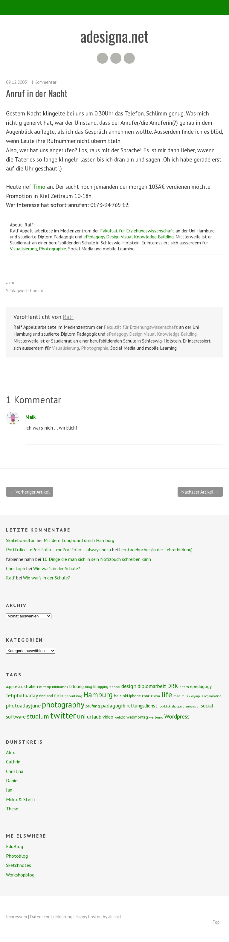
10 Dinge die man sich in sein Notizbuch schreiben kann (96, 559)
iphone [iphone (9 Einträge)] (135, 695)
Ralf (68, 317)
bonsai (36, 290)
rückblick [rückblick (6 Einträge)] (164, 706)
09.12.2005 (16, 82)
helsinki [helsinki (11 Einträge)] (121, 695)
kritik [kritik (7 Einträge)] (146, 696)
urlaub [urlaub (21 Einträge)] (94, 716)
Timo (39, 186)
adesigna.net (114, 36)
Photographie (52, 249)
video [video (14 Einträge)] (108, 717)
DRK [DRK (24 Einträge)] (172, 686)
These (12, 809)
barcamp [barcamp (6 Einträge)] (45, 687)
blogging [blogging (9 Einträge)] (100, 686)
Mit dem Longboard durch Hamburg (79, 540)
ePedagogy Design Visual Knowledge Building (128, 237)
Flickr (115, 58)
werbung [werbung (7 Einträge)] (156, 717)
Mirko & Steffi (20, 799)
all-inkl (114, 917)
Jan (9, 790)
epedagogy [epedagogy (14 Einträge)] (201, 686)
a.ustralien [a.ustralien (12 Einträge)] (28, 686)
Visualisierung (23, 249)
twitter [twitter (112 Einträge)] (63, 715)
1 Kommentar (44, 82)
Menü (114, 7)
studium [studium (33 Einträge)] (38, 716)
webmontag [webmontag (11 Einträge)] (137, 717)
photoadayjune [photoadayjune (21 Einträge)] (23, 705)
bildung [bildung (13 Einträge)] (76, 686)
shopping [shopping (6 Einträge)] (178, 706)
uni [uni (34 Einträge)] (81, 716)
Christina (14, 771)
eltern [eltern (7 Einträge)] (184, 686)
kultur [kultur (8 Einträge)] (155, 696)
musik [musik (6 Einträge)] (186, 696)
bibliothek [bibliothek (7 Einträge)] (60, 686)
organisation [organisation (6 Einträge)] (212, 696)
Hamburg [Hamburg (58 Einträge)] (98, 694)
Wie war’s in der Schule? (56, 568)
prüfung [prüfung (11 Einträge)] (93, 706)
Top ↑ (218, 922)
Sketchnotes (18, 865)
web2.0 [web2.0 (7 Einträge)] (119, 717)
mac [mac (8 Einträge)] (177, 696)
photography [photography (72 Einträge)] (63, 704)
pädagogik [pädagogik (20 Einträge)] (113, 705)
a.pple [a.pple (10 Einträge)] (11, 686)
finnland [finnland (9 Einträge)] (46, 695)
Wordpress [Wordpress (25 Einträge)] (177, 716)
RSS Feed (102, 58)
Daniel (12, 780)
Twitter (129, 58)
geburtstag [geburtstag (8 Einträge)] (73, 696)
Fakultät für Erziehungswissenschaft (137, 231)
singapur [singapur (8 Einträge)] (193, 706)
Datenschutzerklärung (51, 917)
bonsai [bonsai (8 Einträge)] (114, 686)
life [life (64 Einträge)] (166, 694)
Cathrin (13, 762)
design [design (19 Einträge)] (128, 686)
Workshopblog (20, 875)
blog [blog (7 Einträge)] (88, 686)
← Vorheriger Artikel (30, 492)
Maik (30, 417)
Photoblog (17, 856)
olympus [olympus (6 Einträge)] (197, 696)
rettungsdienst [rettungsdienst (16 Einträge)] (141, 705)
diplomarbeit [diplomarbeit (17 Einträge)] (152, 686)
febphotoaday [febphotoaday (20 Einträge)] (22, 695)
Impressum (16, 917)
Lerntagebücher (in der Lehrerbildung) (156, 550)
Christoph (15, 568)
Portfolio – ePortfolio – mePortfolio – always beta (58, 550)
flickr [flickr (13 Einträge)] (58, 695)
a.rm (10, 282)
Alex (10, 752)
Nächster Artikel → (200, 492)
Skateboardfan (21, 540)
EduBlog (14, 846)
